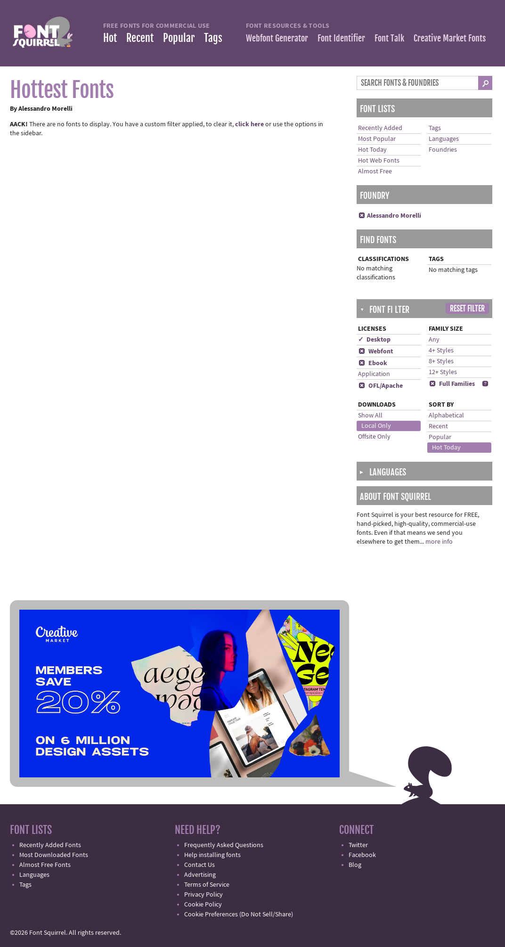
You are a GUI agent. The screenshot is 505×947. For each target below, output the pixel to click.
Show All (370, 415)
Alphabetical (446, 415)
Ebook (372, 363)
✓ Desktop (374, 339)
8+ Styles (441, 361)
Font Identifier (341, 38)
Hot (110, 38)
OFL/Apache (380, 386)
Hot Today (372, 150)
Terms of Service (206, 885)
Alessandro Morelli (389, 215)
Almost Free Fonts (45, 865)
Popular (179, 38)
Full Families (452, 384)
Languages (444, 139)
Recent (140, 38)
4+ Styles (441, 350)
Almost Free (375, 171)
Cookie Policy (203, 904)
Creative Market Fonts (450, 38)
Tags (213, 38)
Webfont (375, 351)
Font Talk (389, 38)
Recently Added (380, 128)
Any (434, 339)
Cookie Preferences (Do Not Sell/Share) (238, 914)
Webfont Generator (277, 38)
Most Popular (377, 139)
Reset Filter (467, 308)
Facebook (362, 855)
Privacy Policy (203, 894)
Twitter (358, 845)
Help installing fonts (212, 855)
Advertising (200, 875)
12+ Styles (443, 372)
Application (374, 374)
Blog (355, 865)
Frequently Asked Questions (223, 845)
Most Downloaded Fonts (53, 855)
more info (439, 542)
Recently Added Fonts (50, 845)
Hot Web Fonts (378, 160)
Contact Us (199, 865)
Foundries (443, 150)
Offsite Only (374, 437)
